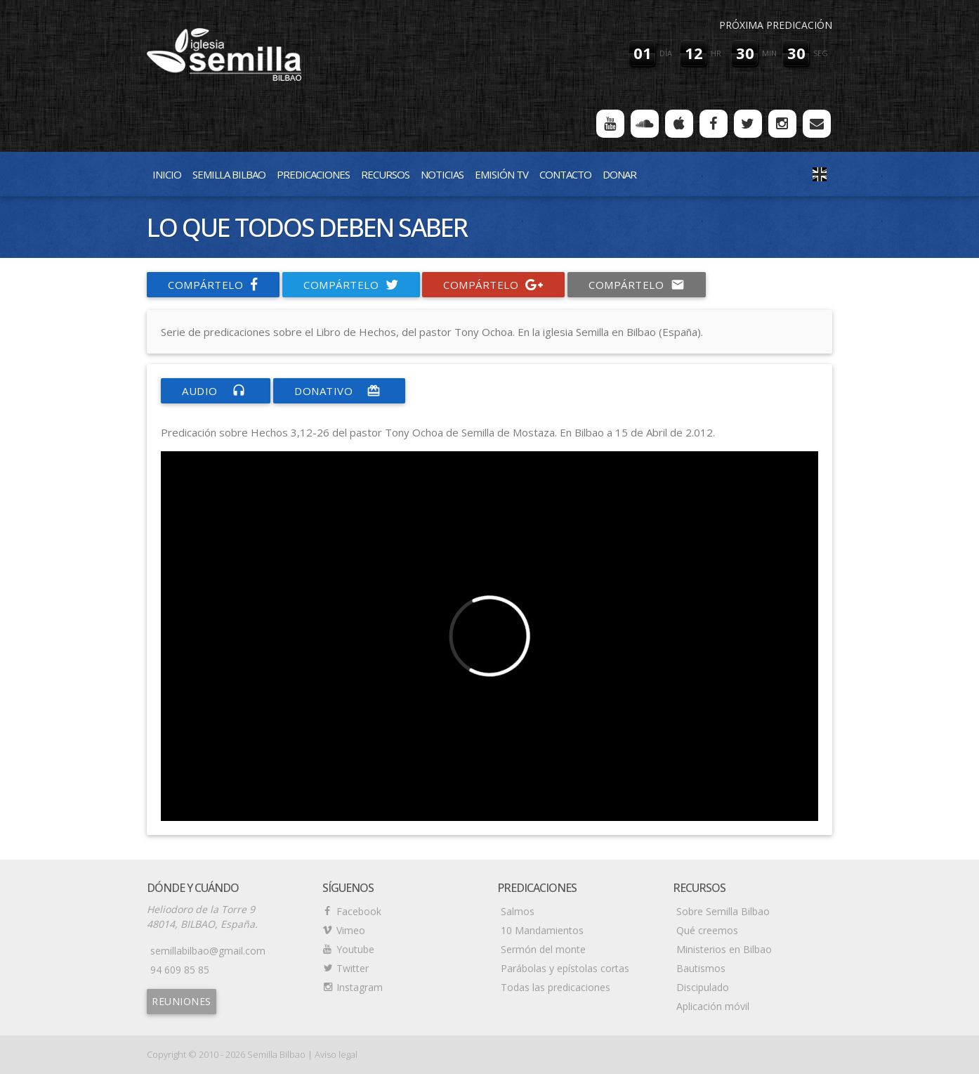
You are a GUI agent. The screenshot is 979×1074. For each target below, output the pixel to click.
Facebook (358, 911)
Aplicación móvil (712, 1006)
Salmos (517, 911)
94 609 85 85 (179, 969)
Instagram (359, 987)
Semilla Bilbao (228, 174)
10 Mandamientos (542, 930)
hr (716, 53)
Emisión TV (501, 174)
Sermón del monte (543, 949)
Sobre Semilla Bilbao (723, 911)
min (769, 53)
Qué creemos (707, 930)
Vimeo (350, 930)
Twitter (352, 968)
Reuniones (181, 1001)
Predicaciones (313, 174)
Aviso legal (336, 1054)
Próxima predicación (775, 25)
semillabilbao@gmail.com (207, 950)
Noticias (442, 174)
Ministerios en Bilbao (724, 949)
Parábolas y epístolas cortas (565, 968)
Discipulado (702, 987)
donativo (339, 390)
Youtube (355, 949)
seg (820, 53)
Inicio (166, 174)
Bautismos (700, 968)
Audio (215, 390)
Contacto (565, 174)
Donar (619, 174)
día (665, 53)
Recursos (385, 174)
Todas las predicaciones (555, 987)
